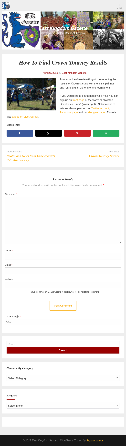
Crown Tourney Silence (104, 156)
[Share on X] (48, 133)
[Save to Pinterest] (77, 133)
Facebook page (69, 112)
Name (9, 250)
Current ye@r (13, 316)
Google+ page (96, 112)
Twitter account (100, 108)
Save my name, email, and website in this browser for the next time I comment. (65, 292)
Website (9, 279)
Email (8, 265)
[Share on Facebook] (20, 133)
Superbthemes (94, 440)
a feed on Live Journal (25, 116)
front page (78, 100)
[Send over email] (106, 133)
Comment (11, 194)
